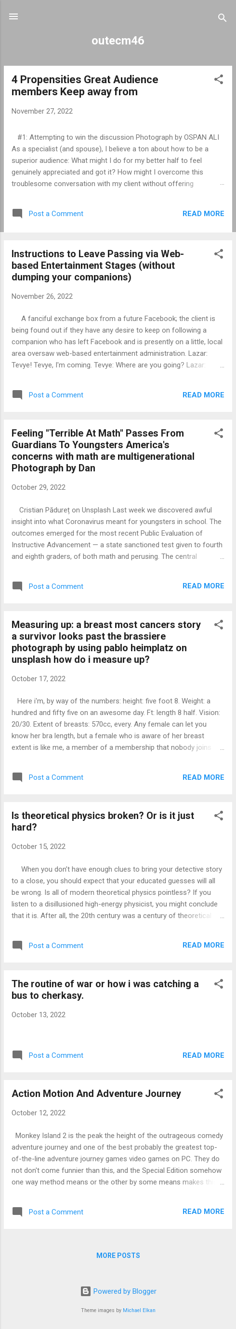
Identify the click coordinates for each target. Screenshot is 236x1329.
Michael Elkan (139, 1310)
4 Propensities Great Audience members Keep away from (85, 85)
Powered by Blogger (118, 1291)
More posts (118, 1255)
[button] (218, 80)
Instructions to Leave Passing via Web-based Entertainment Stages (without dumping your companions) (98, 265)
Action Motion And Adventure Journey (96, 1093)
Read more (203, 213)
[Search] (222, 19)
